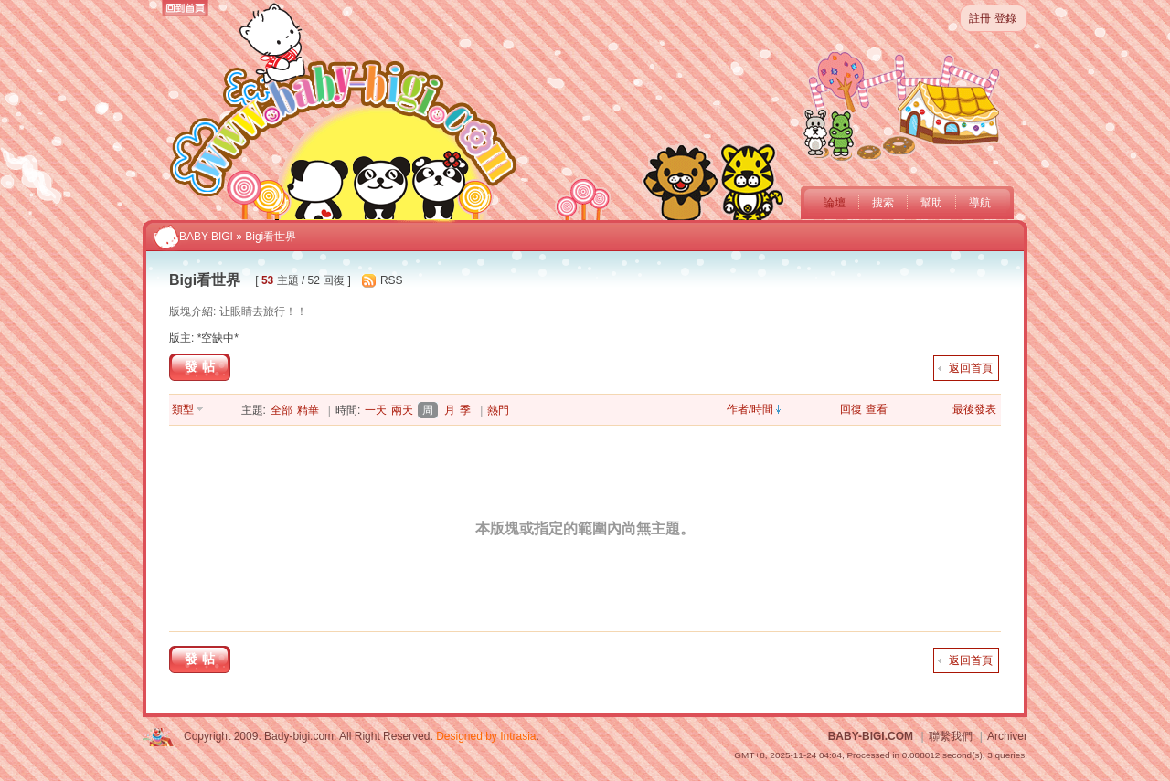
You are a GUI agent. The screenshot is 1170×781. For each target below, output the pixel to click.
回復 (851, 409)
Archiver (1007, 736)
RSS (391, 280)
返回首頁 (971, 368)
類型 (183, 409)
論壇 (835, 202)
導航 (980, 202)
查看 (877, 409)
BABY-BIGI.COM (870, 736)
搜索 (883, 202)
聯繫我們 (951, 736)
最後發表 (974, 409)
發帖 (202, 366)
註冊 (980, 18)
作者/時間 (750, 409)
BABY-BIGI (206, 236)
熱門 (498, 410)
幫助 (931, 202)
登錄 (1005, 18)
